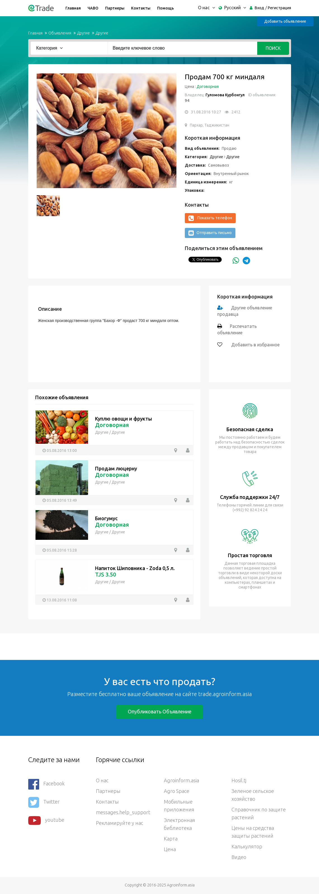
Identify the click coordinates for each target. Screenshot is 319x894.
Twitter (44, 802)
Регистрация (279, 8)
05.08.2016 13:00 (62, 450)
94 (187, 100)
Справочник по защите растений (258, 813)
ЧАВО (93, 8)
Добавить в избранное (255, 344)
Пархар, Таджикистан (209, 125)
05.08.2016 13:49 (62, 500)
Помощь (165, 8)
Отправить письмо (210, 233)
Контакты (140, 8)
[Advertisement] (102, 646)
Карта (171, 838)
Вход (259, 8)
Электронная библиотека (179, 824)
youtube (46, 820)
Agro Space (176, 791)
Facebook (46, 784)
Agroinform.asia (181, 780)
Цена (170, 849)
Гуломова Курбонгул (225, 95)
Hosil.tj (238, 780)
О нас (102, 780)
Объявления (59, 33)
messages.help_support (123, 812)
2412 (235, 112)
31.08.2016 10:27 (206, 112)
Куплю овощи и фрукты (123, 418)
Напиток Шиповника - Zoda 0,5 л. (135, 568)
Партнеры (114, 8)
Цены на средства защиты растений (252, 832)
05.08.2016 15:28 (62, 550)
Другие (83, 33)
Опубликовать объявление (160, 711)
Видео (238, 857)
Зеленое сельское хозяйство (252, 795)
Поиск (273, 48)
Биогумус (106, 518)
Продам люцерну (116, 468)
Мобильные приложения (179, 805)
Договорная (208, 86)
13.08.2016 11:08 (62, 600)
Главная (73, 8)
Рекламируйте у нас (119, 823)
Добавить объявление (285, 21)
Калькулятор (246, 846)
